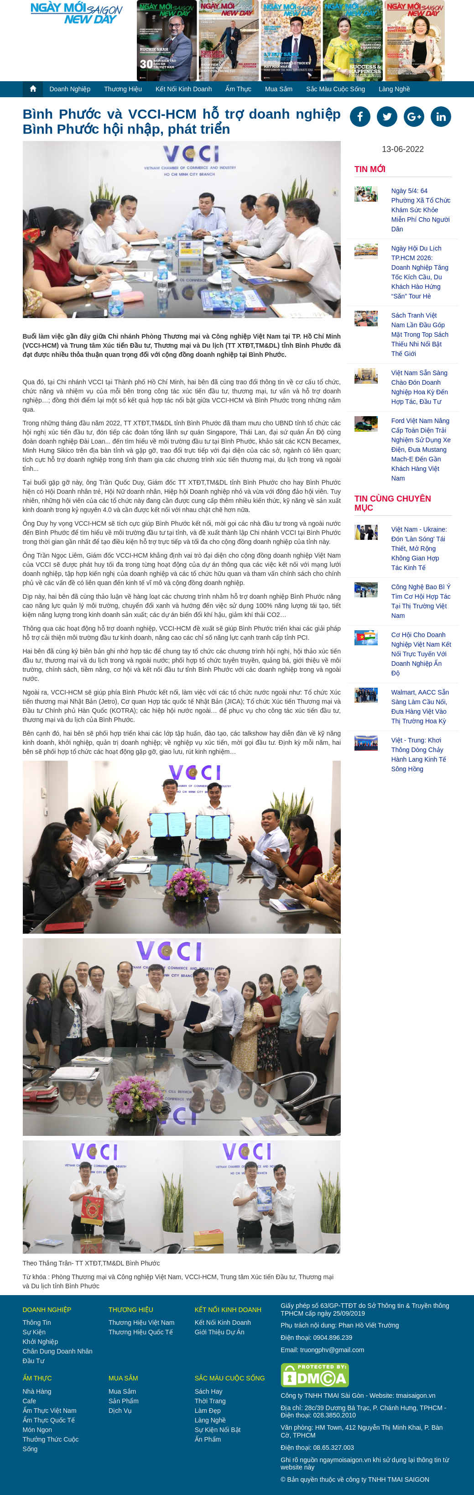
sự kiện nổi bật (218, 1429)
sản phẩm (124, 1401)
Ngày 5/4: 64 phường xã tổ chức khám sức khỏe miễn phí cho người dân (421, 210)
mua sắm (278, 89)
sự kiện (34, 1332)
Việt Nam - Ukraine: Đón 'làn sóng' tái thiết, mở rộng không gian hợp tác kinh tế (419, 548)
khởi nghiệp (40, 1341)
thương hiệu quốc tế (141, 1332)
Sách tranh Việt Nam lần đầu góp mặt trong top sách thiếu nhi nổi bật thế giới (419, 334)
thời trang (210, 1401)
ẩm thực (238, 89)
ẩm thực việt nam (50, 1410)
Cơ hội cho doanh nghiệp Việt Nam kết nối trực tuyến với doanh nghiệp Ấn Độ (421, 654)
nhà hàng (37, 1391)
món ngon (37, 1429)
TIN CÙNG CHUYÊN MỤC (392, 503)
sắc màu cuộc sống (335, 89)
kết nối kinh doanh (184, 89)
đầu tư (33, 1360)
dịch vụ (120, 1410)
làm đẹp (208, 1410)
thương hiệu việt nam (141, 1322)
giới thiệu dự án (220, 1332)
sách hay (209, 1391)
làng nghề (394, 89)
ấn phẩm (208, 1439)
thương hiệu (123, 89)
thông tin (37, 1322)
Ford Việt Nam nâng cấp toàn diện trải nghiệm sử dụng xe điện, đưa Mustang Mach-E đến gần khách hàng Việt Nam (421, 449)
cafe (29, 1401)
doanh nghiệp (70, 89)
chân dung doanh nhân (58, 1351)
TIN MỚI (369, 169)
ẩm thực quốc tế (49, 1420)
